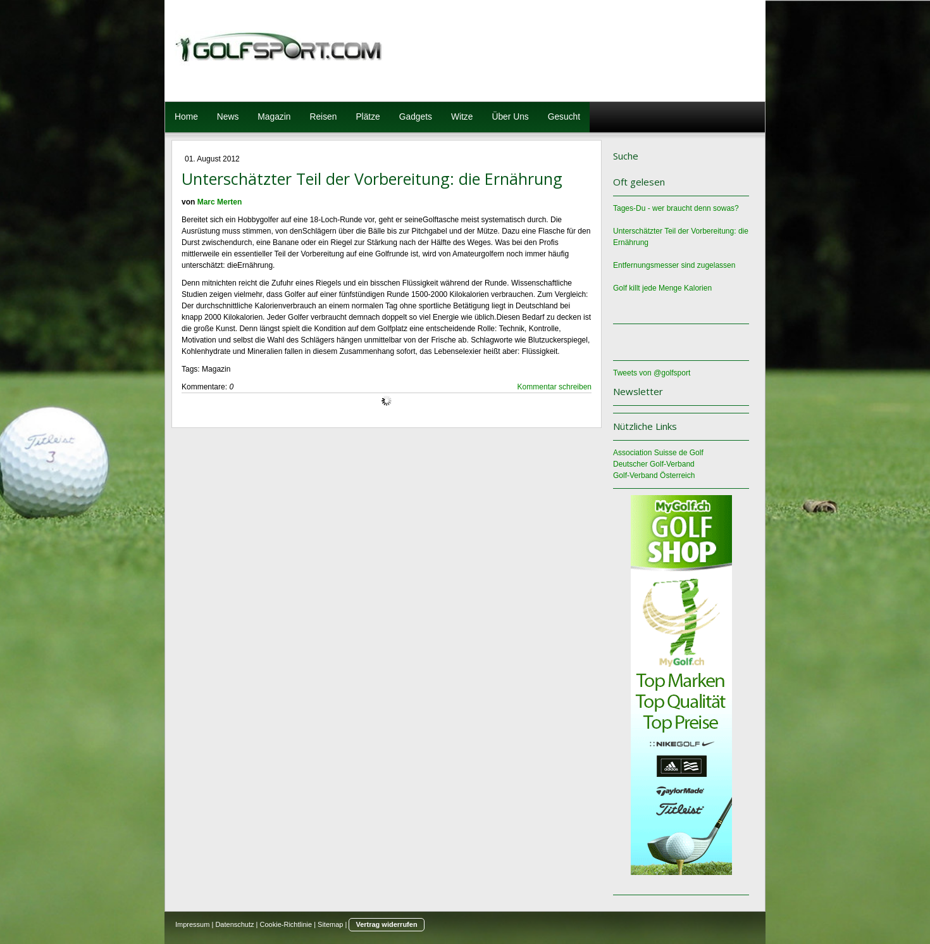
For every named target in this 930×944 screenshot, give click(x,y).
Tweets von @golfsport (651, 372)
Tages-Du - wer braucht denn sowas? (676, 208)
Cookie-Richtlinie (286, 924)
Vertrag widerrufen (386, 924)
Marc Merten (219, 202)
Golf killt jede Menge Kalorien (662, 288)
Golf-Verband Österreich (654, 475)
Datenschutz (234, 924)
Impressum (192, 924)
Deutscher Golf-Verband (654, 464)
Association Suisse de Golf (658, 452)
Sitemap (330, 924)
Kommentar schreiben (555, 386)
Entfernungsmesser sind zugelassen (674, 265)
